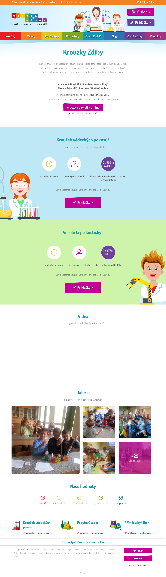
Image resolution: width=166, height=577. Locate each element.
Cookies (83, 573)
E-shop (142, 11)
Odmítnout (138, 558)
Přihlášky (141, 22)
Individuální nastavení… (138, 565)
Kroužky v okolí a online (83, 107)
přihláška (30, 532)
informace (44, 532)
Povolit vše (138, 550)
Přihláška (83, 202)
